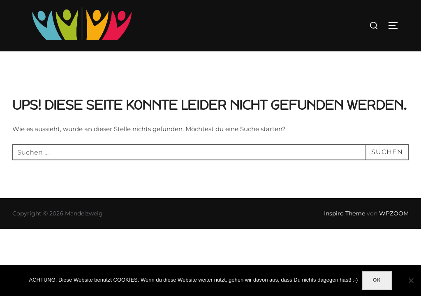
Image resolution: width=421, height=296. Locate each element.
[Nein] (411, 280)
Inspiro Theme (344, 213)
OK (377, 280)
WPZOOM (394, 213)
